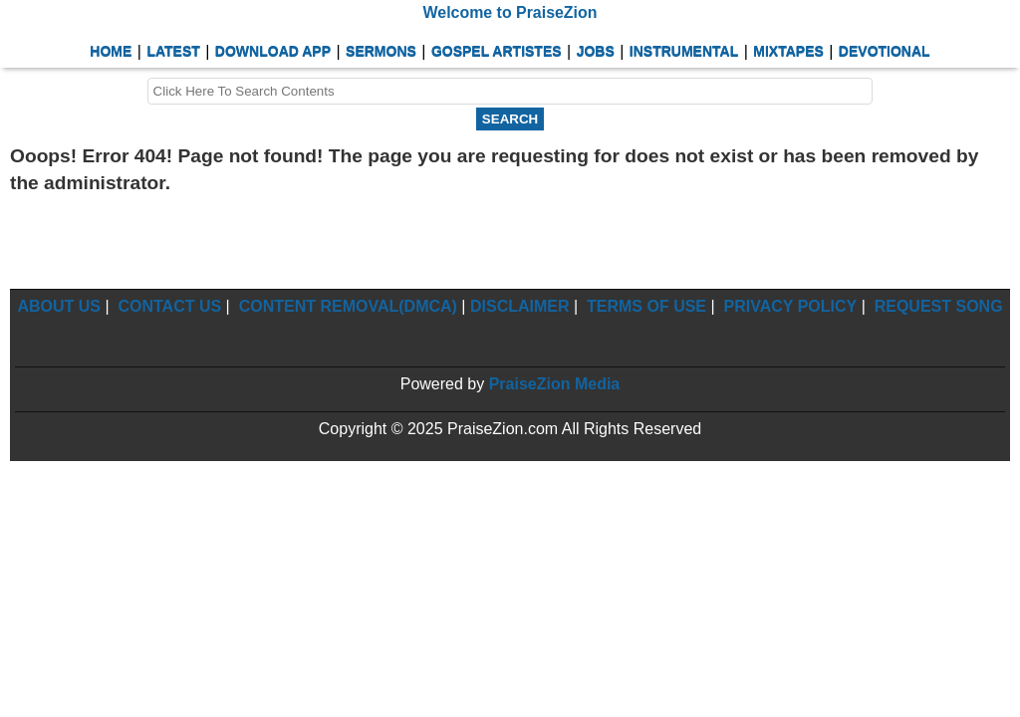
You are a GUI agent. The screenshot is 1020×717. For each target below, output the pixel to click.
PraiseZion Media (555, 383)
